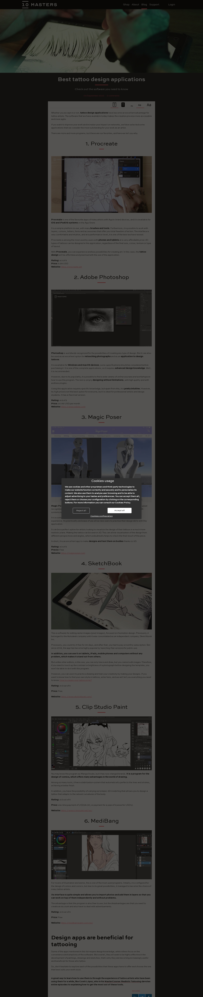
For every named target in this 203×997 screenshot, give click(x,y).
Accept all (119, 510)
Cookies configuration (102, 516)
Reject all (81, 511)
